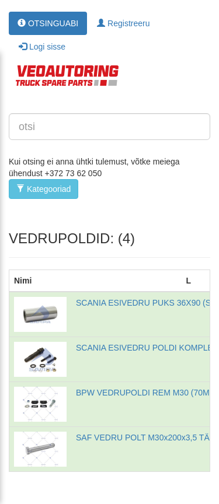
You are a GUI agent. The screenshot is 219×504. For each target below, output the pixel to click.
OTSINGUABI (48, 23)
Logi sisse (42, 46)
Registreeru (123, 23)
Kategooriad (43, 189)
